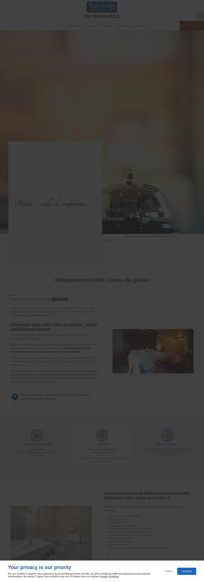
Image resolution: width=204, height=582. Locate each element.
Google (104, 576)
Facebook (113, 576)
